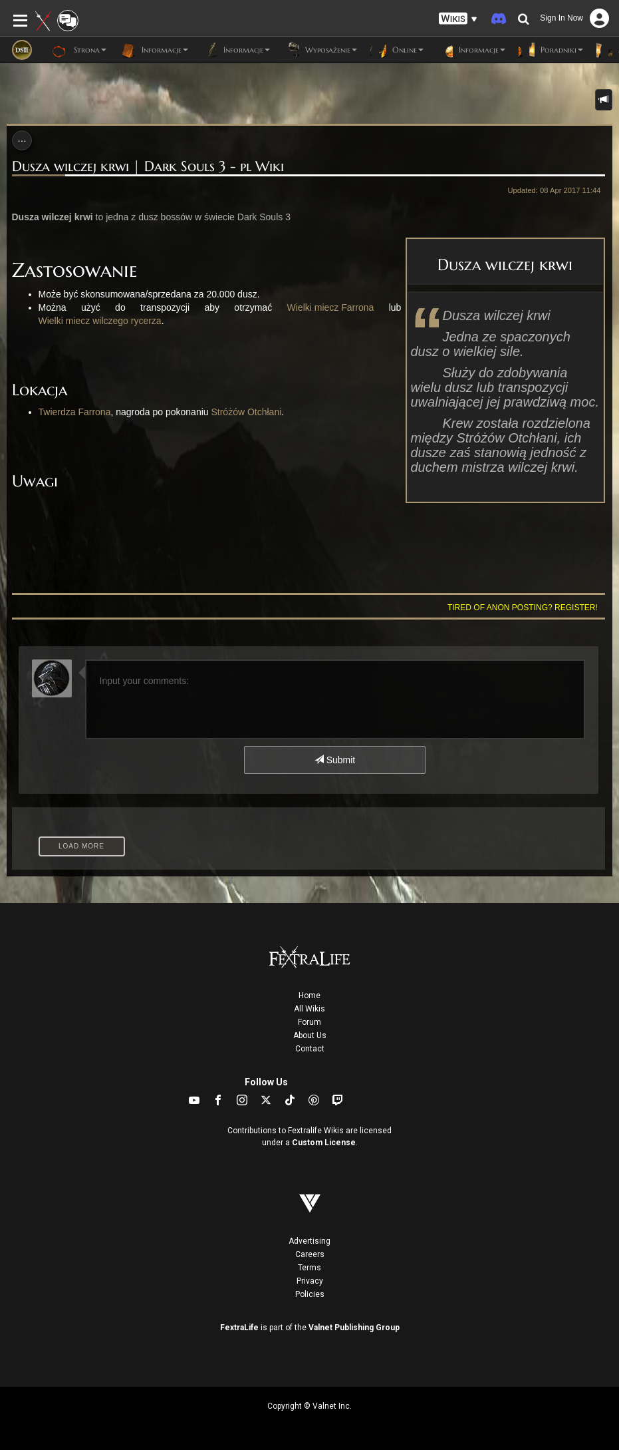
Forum (309, 1022)
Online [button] (397, 50)
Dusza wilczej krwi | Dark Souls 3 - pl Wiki (148, 166)
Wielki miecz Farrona (330, 307)
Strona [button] (79, 50)
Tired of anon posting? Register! (522, 607)
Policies (309, 1294)
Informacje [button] (154, 50)
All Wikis (309, 1008)
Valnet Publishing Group (354, 1327)
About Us (309, 1035)
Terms (309, 1267)
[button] (458, 19)
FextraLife (239, 1327)
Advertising (309, 1241)
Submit (334, 760)
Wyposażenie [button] (320, 50)
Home (309, 995)
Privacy (310, 1281)
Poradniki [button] (551, 50)
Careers (309, 1254)
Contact (309, 1048)
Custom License (324, 1142)
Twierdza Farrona (75, 412)
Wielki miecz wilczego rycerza (100, 320)
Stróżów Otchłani (246, 412)
